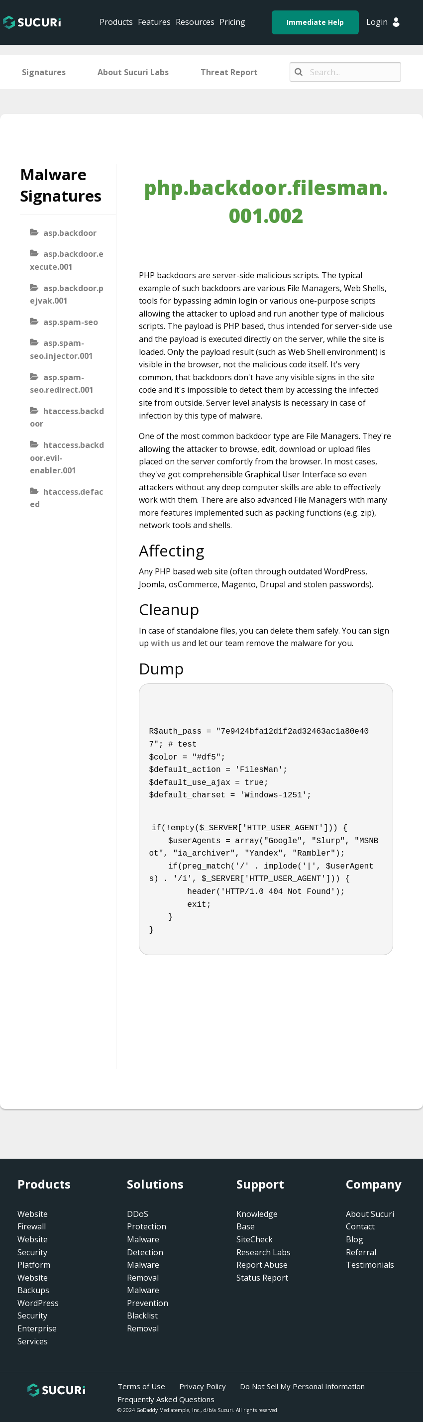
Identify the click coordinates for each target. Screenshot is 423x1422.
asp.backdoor (70, 232)
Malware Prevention (147, 1297)
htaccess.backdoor (67, 418)
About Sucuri (370, 1213)
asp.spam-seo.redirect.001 (62, 384)
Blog (354, 1239)
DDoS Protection (146, 1220)
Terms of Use (141, 1386)
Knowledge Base (257, 1220)
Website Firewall (32, 1220)
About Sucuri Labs (133, 72)
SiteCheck (254, 1239)
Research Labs (263, 1252)
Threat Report (229, 72)
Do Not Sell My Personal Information (302, 1386)
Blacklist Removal (143, 1322)
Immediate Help (315, 22)
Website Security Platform (33, 1252)
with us (165, 643)
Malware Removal (143, 1271)
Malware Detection (145, 1246)
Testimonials (370, 1264)
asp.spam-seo (70, 322)
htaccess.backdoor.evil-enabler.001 (67, 457)
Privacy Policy (202, 1386)
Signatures (44, 72)
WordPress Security (38, 1309)
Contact (360, 1226)
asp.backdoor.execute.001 (67, 260)
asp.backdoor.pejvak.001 (67, 295)
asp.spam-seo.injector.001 (61, 349)
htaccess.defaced (66, 498)
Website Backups (33, 1284)
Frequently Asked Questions (165, 1399)
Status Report (262, 1277)
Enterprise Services (37, 1335)
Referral (361, 1252)
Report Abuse (262, 1264)
